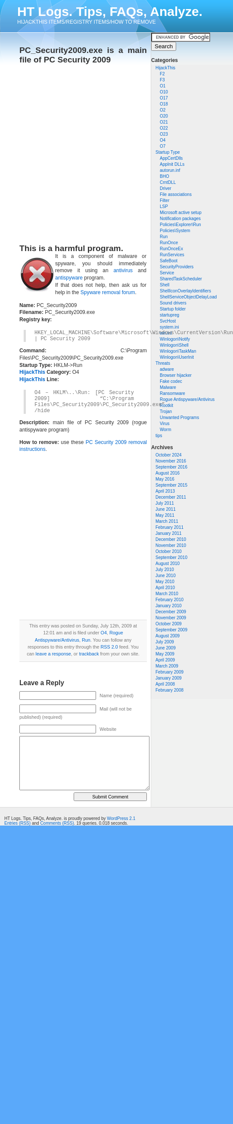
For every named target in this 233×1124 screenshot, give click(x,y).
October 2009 (168, 623)
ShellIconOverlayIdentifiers (185, 291)
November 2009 (170, 617)
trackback (89, 653)
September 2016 (171, 467)
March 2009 (166, 666)
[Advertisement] (81, 151)
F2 (162, 73)
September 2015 (171, 485)
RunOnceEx (171, 248)
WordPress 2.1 (121, 818)
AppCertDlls (171, 158)
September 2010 (171, 557)
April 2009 (165, 660)
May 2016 (164, 479)
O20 (164, 116)
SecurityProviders (176, 266)
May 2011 (164, 515)
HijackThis (165, 67)
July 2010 (164, 569)
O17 (164, 98)
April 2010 (165, 587)
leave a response (53, 653)
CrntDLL (168, 182)
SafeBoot (168, 260)
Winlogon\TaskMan (178, 351)
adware (167, 369)
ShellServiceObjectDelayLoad (188, 297)
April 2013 (165, 491)
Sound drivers (173, 303)
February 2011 (169, 527)
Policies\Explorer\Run (180, 224)
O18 (164, 104)
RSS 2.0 (109, 646)
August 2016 (167, 473)
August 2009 (167, 635)
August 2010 (167, 563)
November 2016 (170, 461)
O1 (162, 86)
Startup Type (167, 152)
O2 (162, 110)
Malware (168, 387)
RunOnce (169, 242)
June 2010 (165, 575)
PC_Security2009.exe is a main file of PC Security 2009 (83, 55)
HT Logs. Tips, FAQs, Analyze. (109, 11)
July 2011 (164, 503)
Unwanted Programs (179, 417)
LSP (164, 206)
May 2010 (164, 581)
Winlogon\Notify (175, 339)
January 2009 (168, 678)
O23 (164, 134)
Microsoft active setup (181, 212)
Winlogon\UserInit (177, 357)
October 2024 (168, 455)
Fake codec (171, 381)
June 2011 (165, 509)
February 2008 (169, 690)
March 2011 (166, 521)
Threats (162, 363)
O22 (164, 128)
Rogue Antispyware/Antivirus (187, 399)
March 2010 (166, 593)
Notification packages (180, 218)
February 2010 (169, 599)
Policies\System (175, 230)
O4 (162, 140)
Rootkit (166, 405)
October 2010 (168, 551)
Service (167, 272)
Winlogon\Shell (174, 345)
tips (158, 435)
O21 (164, 122)
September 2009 (171, 629)
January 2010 (168, 605)
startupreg (169, 315)
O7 (162, 146)
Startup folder (173, 309)
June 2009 (165, 648)
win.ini (166, 333)
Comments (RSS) (57, 823)
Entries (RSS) (17, 823)
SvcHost (168, 321)
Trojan (166, 411)
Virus (165, 423)
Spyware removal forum (108, 292)
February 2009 (169, 672)
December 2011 (170, 497)
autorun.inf (170, 170)
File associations (176, 194)
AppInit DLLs (172, 164)
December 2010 (170, 539)
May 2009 (164, 654)
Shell (164, 285)
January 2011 (168, 533)
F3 (162, 80)
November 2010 (170, 545)
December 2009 (170, 611)
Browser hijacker (176, 375)
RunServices (172, 254)
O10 (164, 92)
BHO (164, 176)
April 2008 (165, 684)
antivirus (123, 270)
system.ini (169, 327)
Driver (165, 188)
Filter (164, 200)
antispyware (69, 278)
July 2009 (164, 642)
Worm (165, 429)
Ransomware (172, 393)
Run (164, 236)
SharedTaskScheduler (181, 278)
